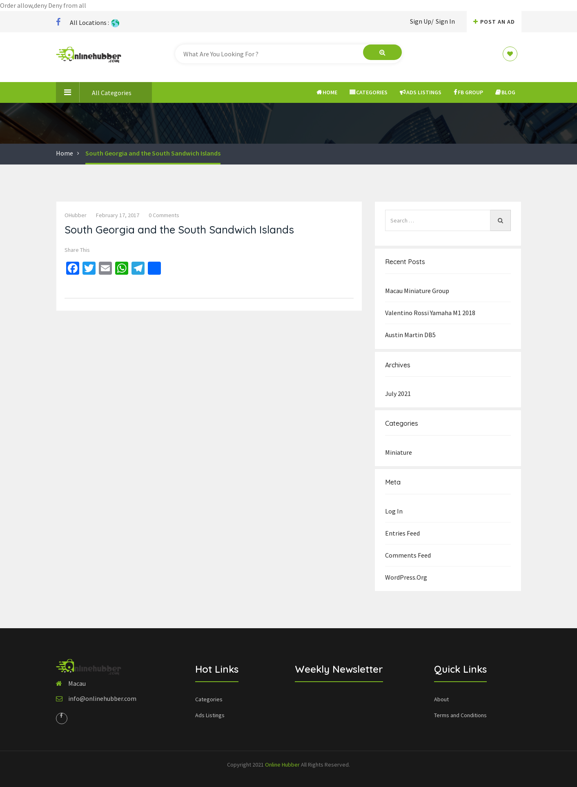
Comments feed (408, 555)
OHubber (76, 215)
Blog (505, 92)
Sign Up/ (422, 21)
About (441, 699)
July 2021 (398, 393)
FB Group (468, 92)
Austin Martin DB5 (410, 335)
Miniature (398, 452)
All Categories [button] (93, 92)
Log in (394, 511)
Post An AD (494, 21)
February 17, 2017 (117, 215)
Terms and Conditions (460, 715)
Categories (369, 92)
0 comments (164, 215)
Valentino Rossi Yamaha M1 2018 (430, 313)
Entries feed (402, 533)
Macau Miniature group (417, 291)
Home (326, 92)
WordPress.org (406, 577)
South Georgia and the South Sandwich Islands (153, 153)
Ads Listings (420, 92)
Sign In (445, 21)
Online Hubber (282, 764)
